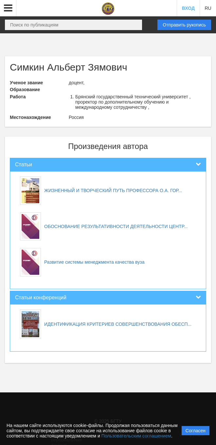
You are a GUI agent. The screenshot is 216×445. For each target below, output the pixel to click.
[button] (8, 8)
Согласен (196, 430)
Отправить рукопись (184, 24)
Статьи (23, 164)
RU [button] (208, 8)
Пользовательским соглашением (136, 435)
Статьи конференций (40, 297)
